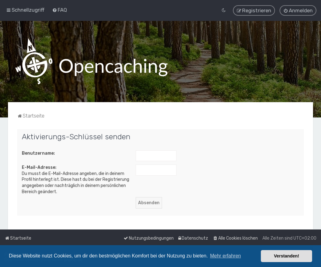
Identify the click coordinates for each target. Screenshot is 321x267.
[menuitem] (59, 9)
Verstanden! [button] (286, 255)
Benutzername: (38, 152)
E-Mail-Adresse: (39, 167)
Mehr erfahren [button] (225, 255)
